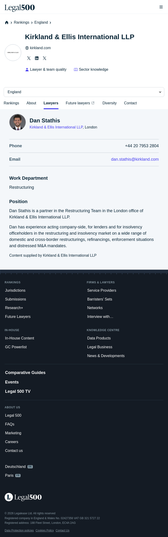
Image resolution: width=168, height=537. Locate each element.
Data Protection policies (19, 530)
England (43, 22)
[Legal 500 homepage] (84, 497)
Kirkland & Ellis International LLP (56, 127)
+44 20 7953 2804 (142, 146)
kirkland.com (38, 48)
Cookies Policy (45, 530)
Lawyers (51, 103)
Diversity (109, 103)
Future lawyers (80, 103)
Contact (130, 103)
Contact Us (62, 530)
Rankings (24, 22)
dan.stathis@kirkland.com (135, 159)
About (31, 103)
